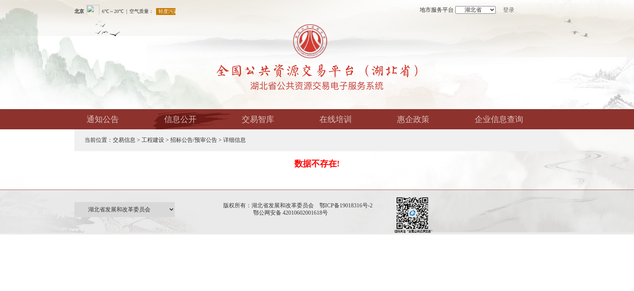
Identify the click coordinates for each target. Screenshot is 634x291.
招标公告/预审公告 (193, 140)
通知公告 (103, 119)
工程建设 (153, 140)
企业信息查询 (499, 119)
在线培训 (335, 119)
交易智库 (258, 119)
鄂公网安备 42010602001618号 (292, 213)
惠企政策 (413, 119)
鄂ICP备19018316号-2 (345, 205)
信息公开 (180, 119)
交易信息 (124, 140)
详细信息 (234, 140)
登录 (508, 10)
